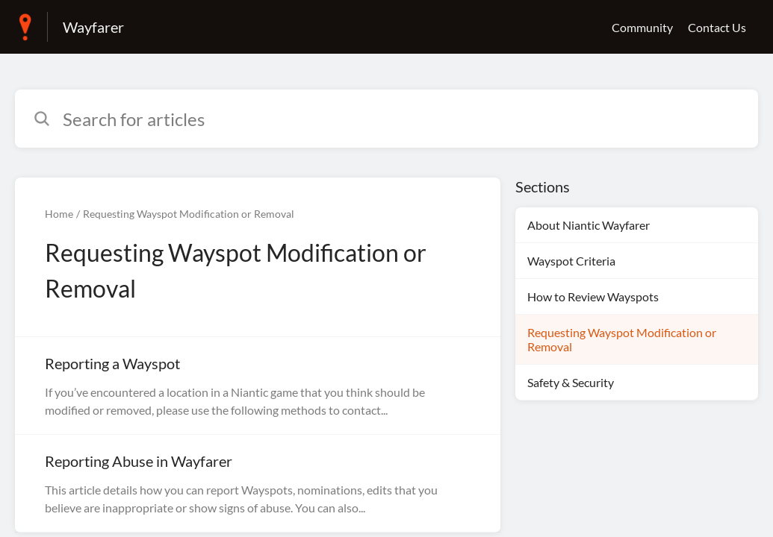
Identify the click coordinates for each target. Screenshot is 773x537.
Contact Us (717, 27)
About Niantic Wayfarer (588, 225)
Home (59, 213)
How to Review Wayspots (593, 296)
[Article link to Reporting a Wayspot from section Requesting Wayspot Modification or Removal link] (258, 385)
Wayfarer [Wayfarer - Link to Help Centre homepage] (93, 27)
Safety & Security (570, 382)
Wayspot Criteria (571, 261)
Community (642, 27)
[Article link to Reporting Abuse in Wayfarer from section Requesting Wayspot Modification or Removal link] (258, 483)
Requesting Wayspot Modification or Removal (188, 213)
